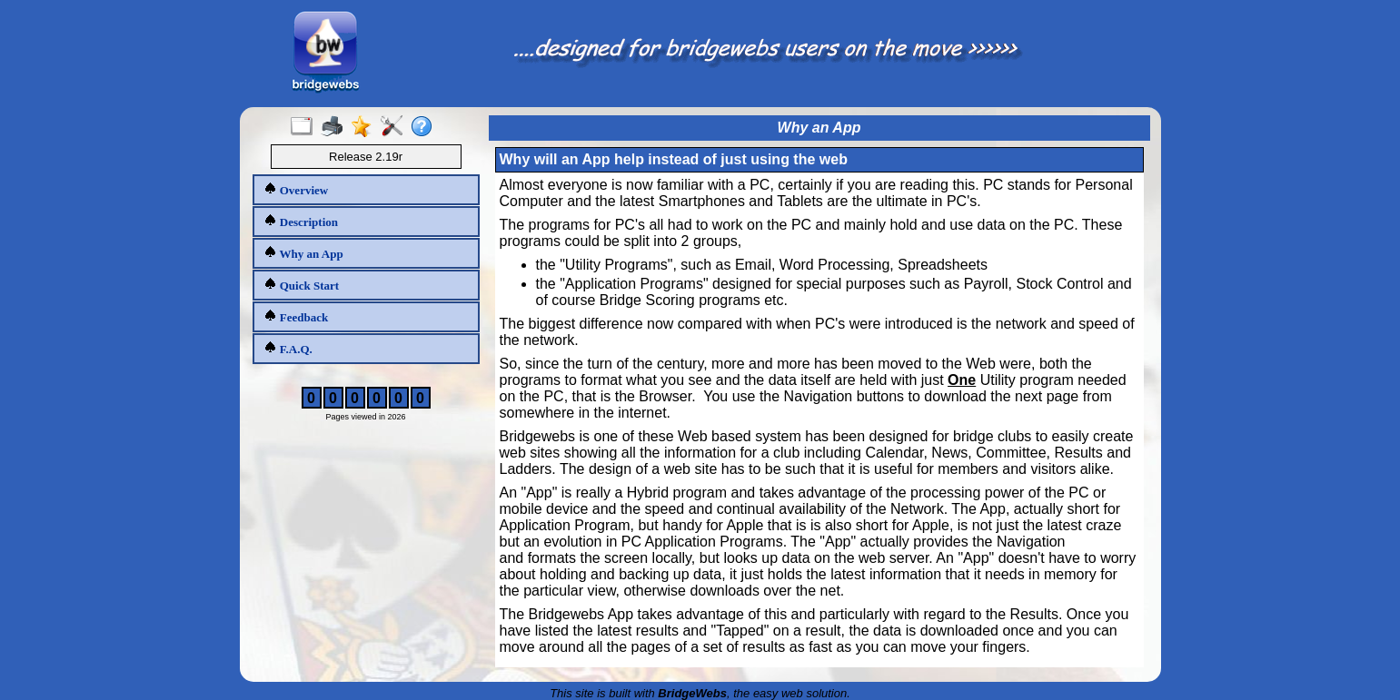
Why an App (303, 253)
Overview (296, 189)
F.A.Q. (288, 348)
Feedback (296, 316)
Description (301, 221)
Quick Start (301, 284)
